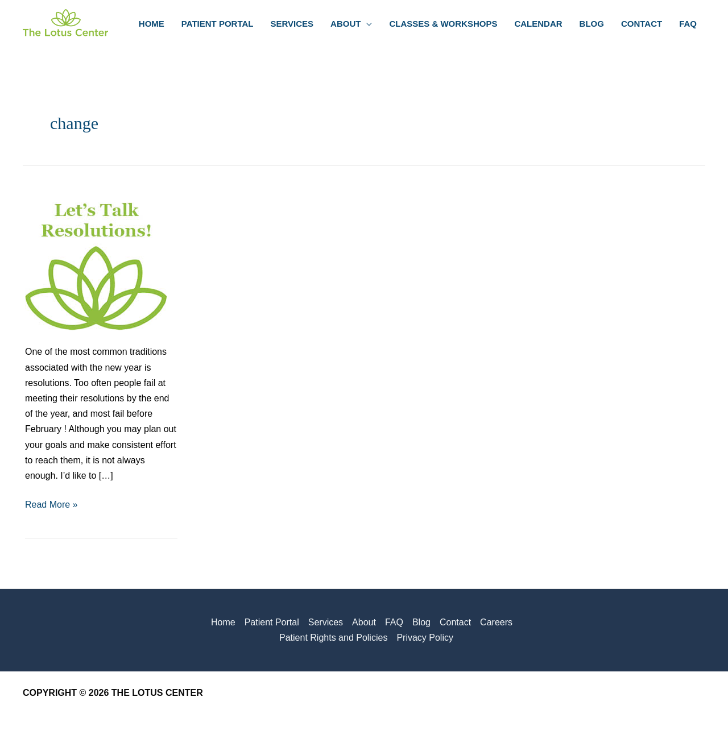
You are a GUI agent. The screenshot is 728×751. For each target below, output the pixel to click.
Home (223, 622)
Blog (421, 622)
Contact (455, 622)
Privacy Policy (424, 637)
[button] (366, 24)
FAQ (394, 622)
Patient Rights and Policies (333, 637)
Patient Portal (272, 622)
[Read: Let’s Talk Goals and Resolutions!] (96, 259)
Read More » (51, 504)
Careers (496, 622)
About (364, 622)
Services (325, 622)
